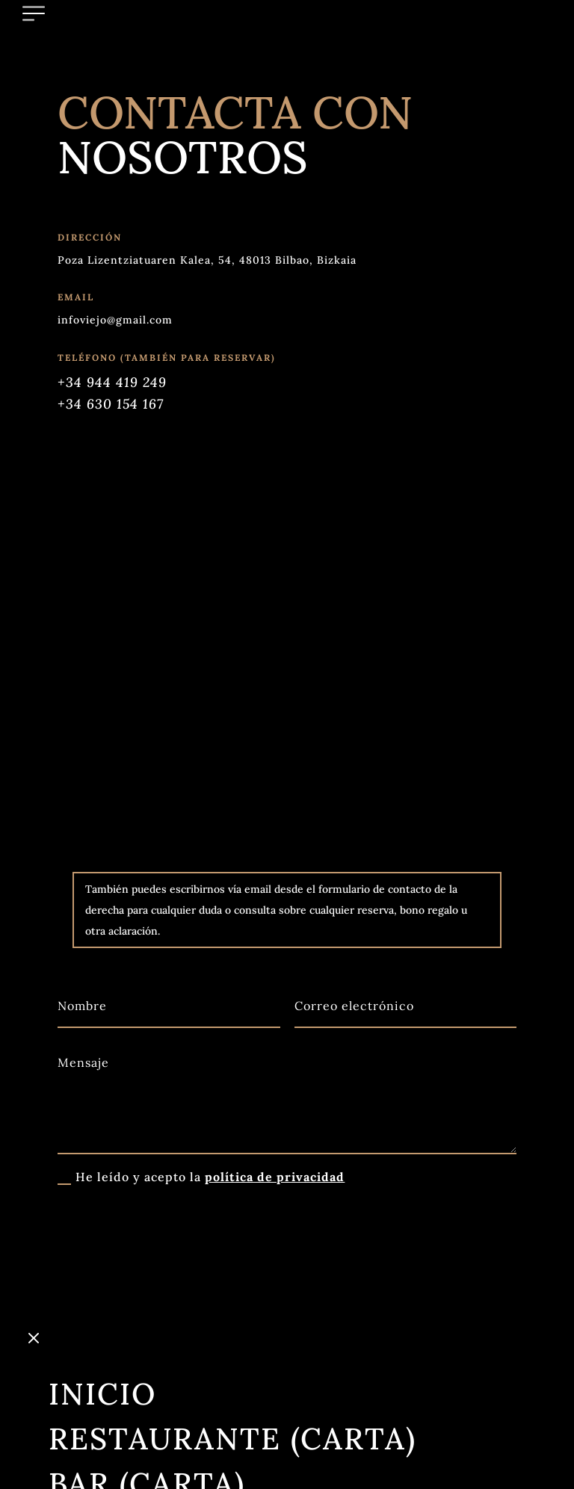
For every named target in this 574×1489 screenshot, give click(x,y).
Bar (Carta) (147, 1389)
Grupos (115, 1434)
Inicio (102, 1299)
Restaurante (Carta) (232, 1344)
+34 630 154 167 (111, 403)
